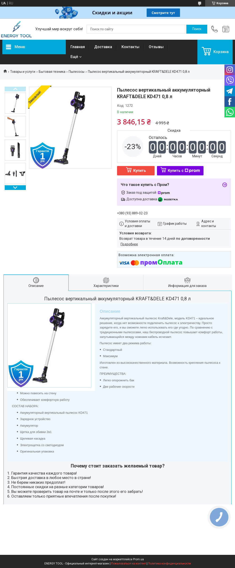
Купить (139, 170)
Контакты (130, 47)
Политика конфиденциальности (169, 563)
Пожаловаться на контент (128, 563)
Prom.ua (138, 559)
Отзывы (156, 47)
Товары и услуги (22, 71)
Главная (77, 47)
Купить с (184, 170)
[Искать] (196, 29)
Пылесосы (76, 71)
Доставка (103, 47)
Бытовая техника (52, 71)
